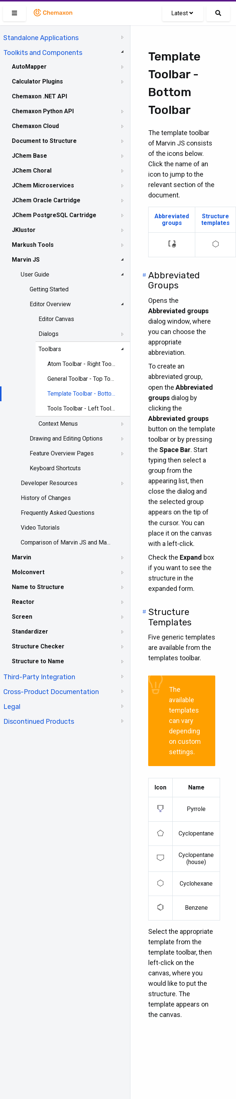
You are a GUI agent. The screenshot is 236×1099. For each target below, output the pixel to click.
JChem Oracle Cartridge (46, 200)
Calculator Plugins (37, 81)
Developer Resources (49, 483)
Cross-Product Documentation (51, 692)
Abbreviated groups (171, 219)
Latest (182, 13)
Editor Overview (50, 304)
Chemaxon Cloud (35, 126)
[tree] (65, 379)
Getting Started (49, 289)
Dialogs (49, 333)
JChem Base (29, 155)
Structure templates (215, 219)
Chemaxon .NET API (39, 96)
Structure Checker (38, 646)
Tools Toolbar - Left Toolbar (81, 408)
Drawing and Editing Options (66, 438)
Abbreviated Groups (174, 280)
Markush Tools (33, 244)
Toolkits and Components (42, 53)
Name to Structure (38, 587)
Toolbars (50, 349)
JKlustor (24, 229)
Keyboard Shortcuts (55, 468)
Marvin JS (26, 259)
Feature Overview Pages (62, 453)
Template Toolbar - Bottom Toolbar (81, 393)
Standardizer (30, 631)
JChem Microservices (43, 185)
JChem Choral (31, 170)
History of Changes (46, 497)
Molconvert (28, 572)
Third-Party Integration (39, 677)
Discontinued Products (38, 721)
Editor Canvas (56, 319)
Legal (11, 707)
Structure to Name (38, 661)
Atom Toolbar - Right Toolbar (81, 363)
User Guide (35, 274)
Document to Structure (44, 140)
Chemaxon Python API (43, 111)
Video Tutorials (40, 527)
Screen (22, 616)
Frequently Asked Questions (57, 512)
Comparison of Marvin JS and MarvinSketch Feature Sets (65, 542)
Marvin (21, 557)
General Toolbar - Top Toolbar (81, 378)
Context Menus (58, 423)
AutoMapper (29, 66)
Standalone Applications (41, 38)
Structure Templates (170, 617)
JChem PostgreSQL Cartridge (54, 215)
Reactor (23, 601)
